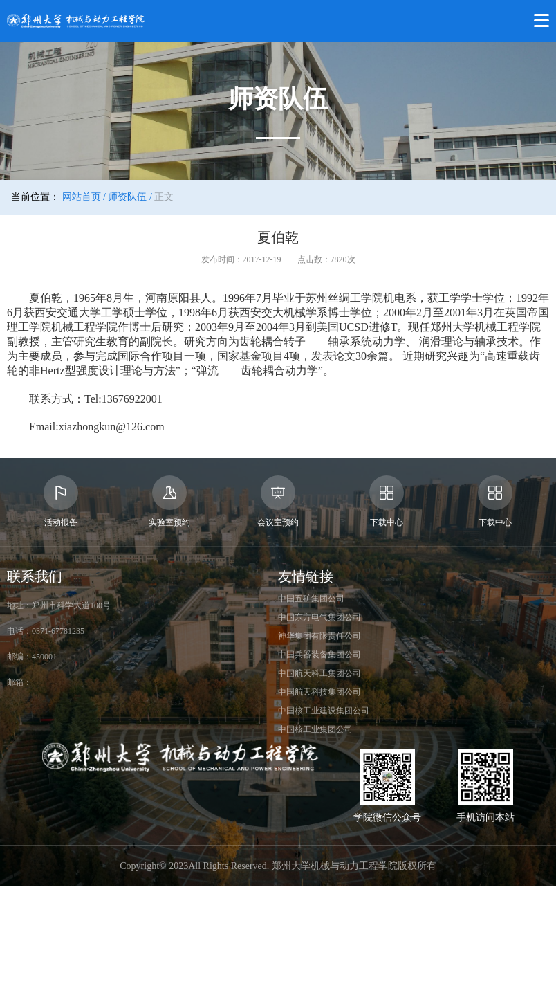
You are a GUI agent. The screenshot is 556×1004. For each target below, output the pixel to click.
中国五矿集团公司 (311, 598)
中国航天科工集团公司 (319, 673)
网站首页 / (84, 197)
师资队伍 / (129, 197)
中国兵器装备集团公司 (319, 654)
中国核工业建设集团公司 (323, 710)
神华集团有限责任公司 (319, 636)
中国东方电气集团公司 (319, 617)
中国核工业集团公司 (315, 729)
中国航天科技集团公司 (319, 692)
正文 (164, 197)
